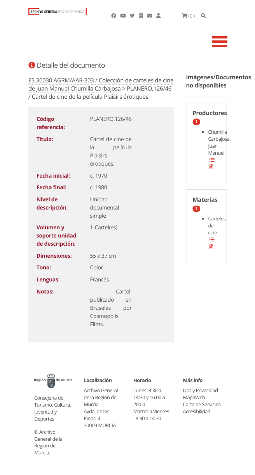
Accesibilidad (197, 411)
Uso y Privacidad (200, 390)
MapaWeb (194, 397)
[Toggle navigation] (229, 41)
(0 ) (188, 15)
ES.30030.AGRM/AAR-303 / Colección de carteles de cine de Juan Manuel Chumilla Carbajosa (100, 85)
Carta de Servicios (202, 404)
